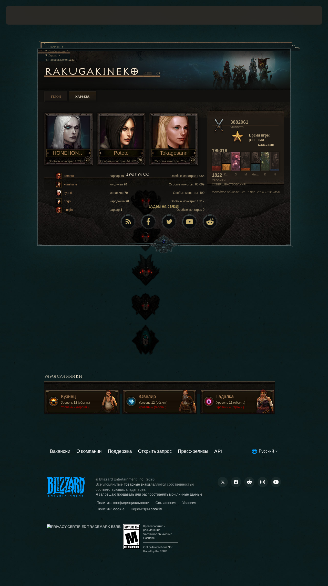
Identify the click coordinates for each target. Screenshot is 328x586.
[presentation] (22, 15)
